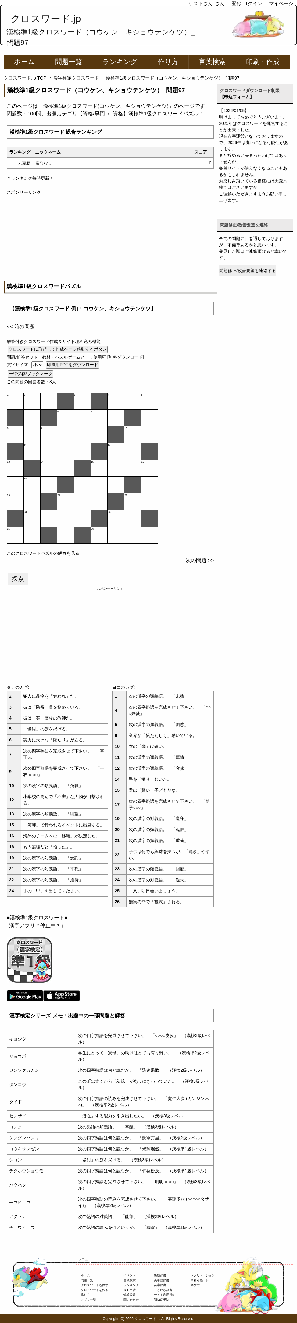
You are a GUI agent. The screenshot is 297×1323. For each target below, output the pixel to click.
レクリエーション (203, 1275)
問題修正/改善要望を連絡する (247, 270)
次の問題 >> (200, 560)
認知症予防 (161, 1299)
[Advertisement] (110, 238)
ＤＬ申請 (129, 1290)
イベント (129, 1275)
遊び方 (195, 1285)
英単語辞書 (161, 1280)
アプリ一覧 (88, 1299)
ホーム (24, 61)
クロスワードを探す (94, 1285)
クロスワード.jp (45, 18)
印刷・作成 (263, 61)
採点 (18, 578)
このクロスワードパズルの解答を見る (43, 553)
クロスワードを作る (94, 1290)
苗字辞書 (160, 1285)
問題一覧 (68, 61)
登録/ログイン (247, 3)
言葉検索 (212, 61)
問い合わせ (131, 1299)
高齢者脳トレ (200, 1280)
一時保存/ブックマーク (30, 373)
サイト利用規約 (164, 1294)
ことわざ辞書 (163, 1290)
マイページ (281, 3)
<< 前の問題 (21, 327)
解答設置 (129, 1294)
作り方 (168, 61)
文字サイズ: (18, 364)
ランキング (120, 61)
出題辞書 (160, 1275)
